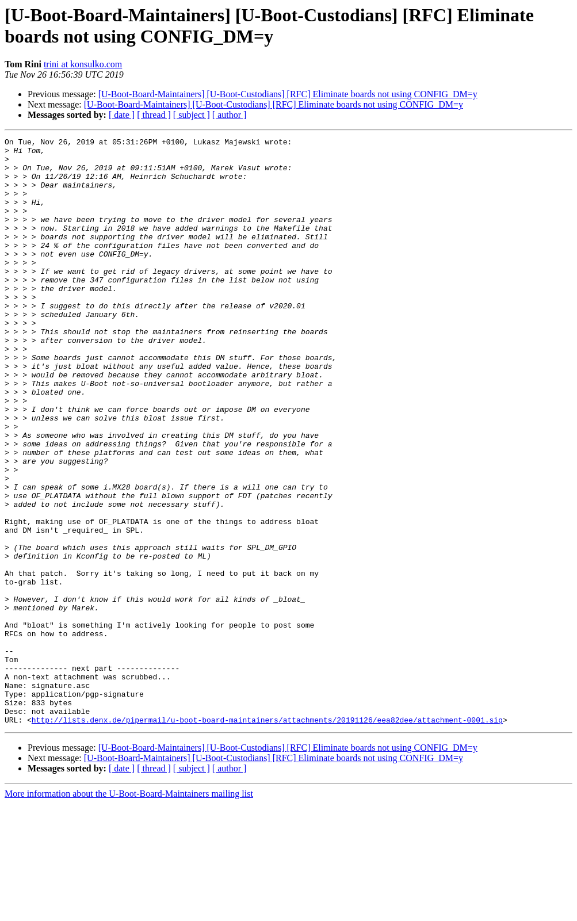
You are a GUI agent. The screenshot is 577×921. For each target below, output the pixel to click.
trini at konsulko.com (83, 64)
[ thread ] (154, 115)
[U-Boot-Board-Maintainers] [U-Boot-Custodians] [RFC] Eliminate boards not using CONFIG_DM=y (287, 94)
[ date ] (122, 115)
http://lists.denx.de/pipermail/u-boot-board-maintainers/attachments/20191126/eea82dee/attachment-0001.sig (267, 837)
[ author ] (229, 115)
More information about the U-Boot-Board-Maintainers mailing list (129, 911)
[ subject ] (191, 115)
